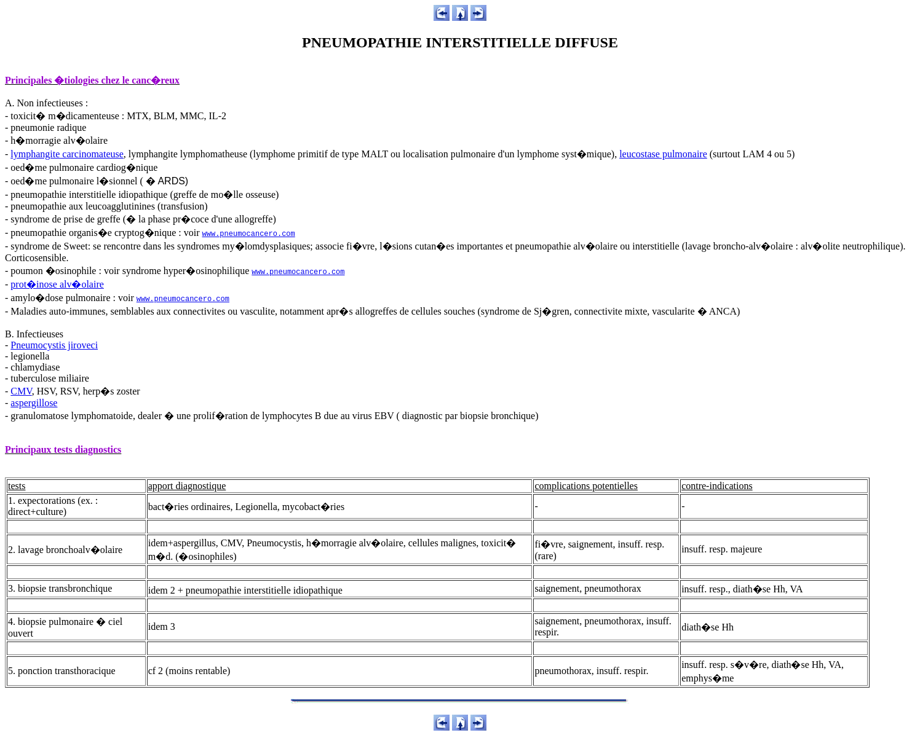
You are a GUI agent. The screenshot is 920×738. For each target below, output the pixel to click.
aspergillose (33, 403)
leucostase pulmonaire (663, 154)
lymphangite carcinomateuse (66, 154)
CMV (20, 391)
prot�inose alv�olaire (57, 284)
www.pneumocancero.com (248, 234)
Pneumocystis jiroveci (54, 345)
